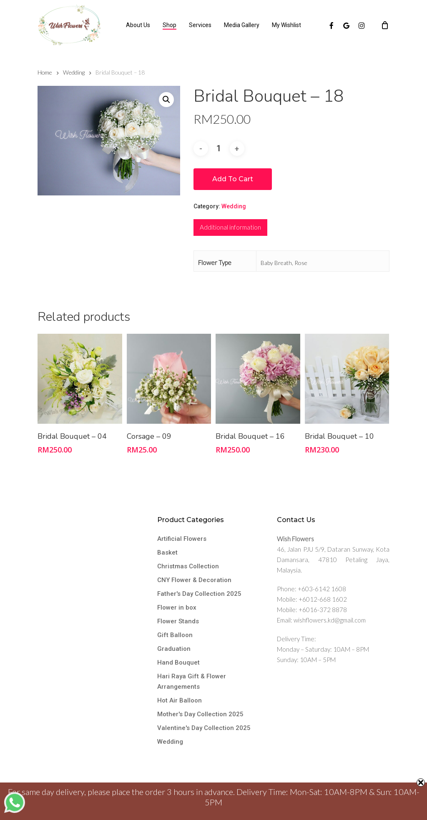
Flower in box (176, 607)
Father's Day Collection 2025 (199, 594)
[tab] (230, 227)
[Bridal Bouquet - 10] (347, 379)
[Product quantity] (219, 148)
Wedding (74, 72)
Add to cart (232, 179)
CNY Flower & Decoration (194, 580)
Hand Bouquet (178, 662)
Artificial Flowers (181, 538)
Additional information (230, 227)
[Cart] (384, 25)
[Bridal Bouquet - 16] (258, 379)
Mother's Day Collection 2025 (200, 714)
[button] (166, 99)
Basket (167, 552)
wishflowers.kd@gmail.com (330, 620)
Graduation (174, 648)
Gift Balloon (175, 635)
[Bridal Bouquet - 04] (80, 379)
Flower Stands (178, 621)
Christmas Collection (188, 566)
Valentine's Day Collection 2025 (204, 728)
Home (45, 72)
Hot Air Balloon (179, 700)
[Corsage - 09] (169, 379)
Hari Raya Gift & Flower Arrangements (191, 681)
